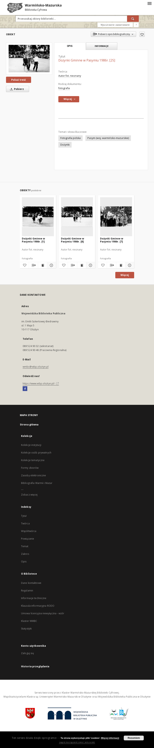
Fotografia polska (70, 138)
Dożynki (65, 144)
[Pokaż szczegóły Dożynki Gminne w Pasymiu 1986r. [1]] (51, 265)
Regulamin (27, 590)
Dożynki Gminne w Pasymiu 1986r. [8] (72, 240)
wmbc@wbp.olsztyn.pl (36, 366)
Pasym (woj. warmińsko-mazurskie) (108, 138)
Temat (24, 546)
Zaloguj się (27, 653)
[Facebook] (25, 389)
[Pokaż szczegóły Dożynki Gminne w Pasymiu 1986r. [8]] (90, 265)
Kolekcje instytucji (31, 445)
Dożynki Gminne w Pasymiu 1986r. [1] (33, 240)
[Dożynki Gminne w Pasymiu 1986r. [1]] (38, 216)
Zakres (25, 554)
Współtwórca (28, 531)
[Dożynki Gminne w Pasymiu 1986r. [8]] (77, 216)
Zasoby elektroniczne (33, 475)
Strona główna (29, 424)
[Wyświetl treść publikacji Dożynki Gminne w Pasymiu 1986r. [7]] (120, 265)
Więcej (125, 275)
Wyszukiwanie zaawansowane (115, 24)
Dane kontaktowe (31, 583)
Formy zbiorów (30, 468)
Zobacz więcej (29, 494)
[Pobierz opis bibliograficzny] (33, 265)
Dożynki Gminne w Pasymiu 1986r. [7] (111, 240)
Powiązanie (27, 538)
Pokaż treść (18, 79)
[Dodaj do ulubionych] (142, 34)
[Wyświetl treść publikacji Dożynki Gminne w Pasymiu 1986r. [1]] (42, 265)
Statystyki (26, 628)
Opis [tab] (69, 46)
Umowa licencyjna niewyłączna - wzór (42, 613)
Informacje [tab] (101, 45)
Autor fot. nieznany (69, 75)
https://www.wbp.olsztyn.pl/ (41, 383)
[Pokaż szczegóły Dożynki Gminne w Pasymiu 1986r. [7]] (129, 265)
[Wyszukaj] (133, 18)
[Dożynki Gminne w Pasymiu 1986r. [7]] (116, 216)
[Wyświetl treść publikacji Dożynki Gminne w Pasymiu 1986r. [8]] (81, 265)
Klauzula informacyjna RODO (37, 605)
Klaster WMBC (29, 621)
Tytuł (24, 516)
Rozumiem (134, 738)
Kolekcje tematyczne (33, 460)
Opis (23, 561)
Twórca (25, 523)
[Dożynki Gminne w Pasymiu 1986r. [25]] (29, 58)
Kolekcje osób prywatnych (36, 452)
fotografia (64, 88)
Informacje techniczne (34, 598)
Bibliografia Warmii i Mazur (36, 483)
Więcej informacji (110, 738)
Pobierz (16, 89)
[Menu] (149, 3)
